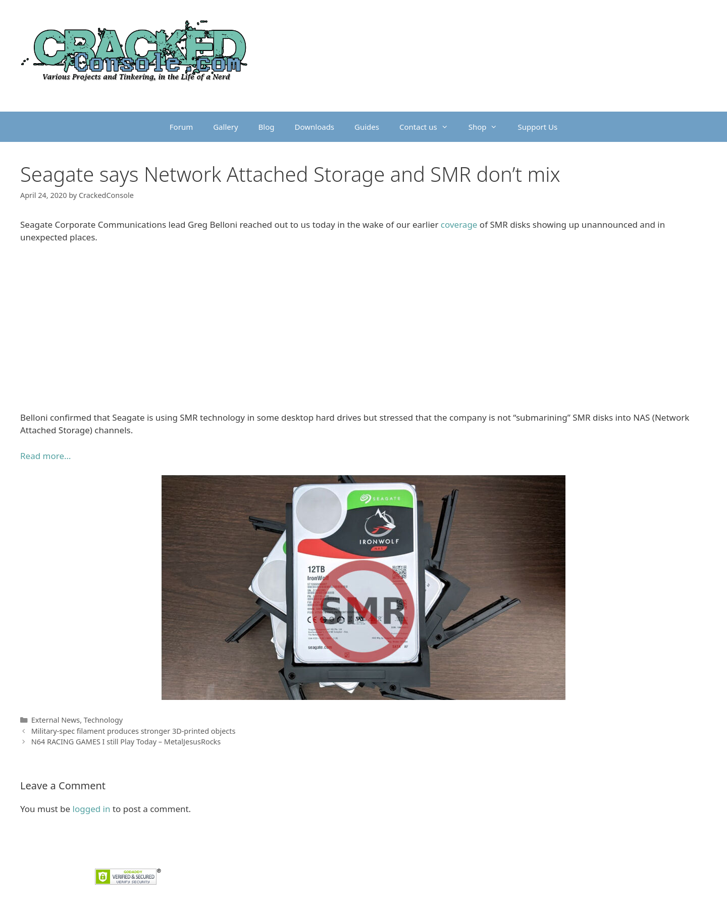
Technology (103, 720)
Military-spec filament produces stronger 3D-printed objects (133, 731)
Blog (266, 127)
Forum (181, 127)
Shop (488, 127)
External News (55, 720)
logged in (92, 809)
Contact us (428, 127)
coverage (459, 224)
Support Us (537, 127)
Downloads (315, 127)
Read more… (45, 456)
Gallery (225, 127)
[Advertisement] (363, 327)
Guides (366, 127)
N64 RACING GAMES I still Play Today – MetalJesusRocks (126, 741)
